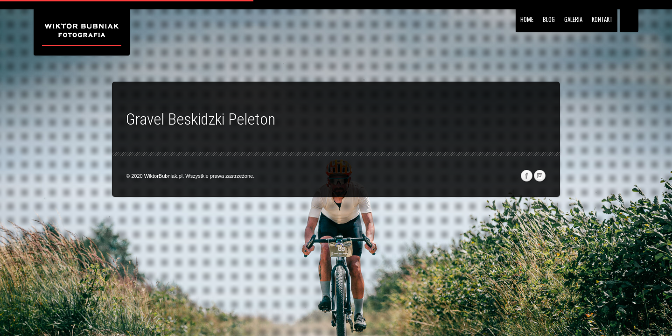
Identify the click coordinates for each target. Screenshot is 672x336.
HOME (526, 19)
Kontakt (602, 19)
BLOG (549, 19)
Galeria (573, 19)
